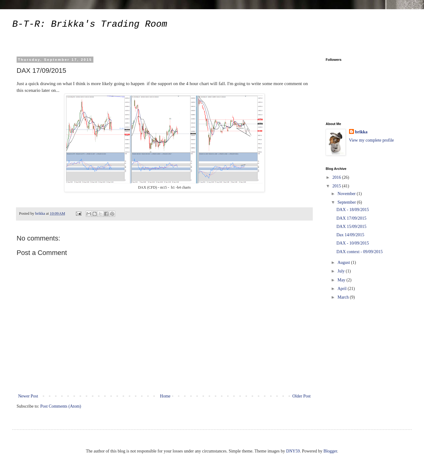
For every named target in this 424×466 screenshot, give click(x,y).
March (343, 297)
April (342, 288)
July (341, 271)
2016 (337, 177)
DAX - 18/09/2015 (352, 209)
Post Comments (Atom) (60, 406)
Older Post (301, 396)
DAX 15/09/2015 (351, 226)
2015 (337, 186)
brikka (361, 132)
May (341, 280)
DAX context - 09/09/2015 (359, 251)
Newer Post (28, 396)
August (344, 262)
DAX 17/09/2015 (351, 218)
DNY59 (293, 451)
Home (165, 396)
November (347, 193)
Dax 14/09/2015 (350, 235)
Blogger (330, 451)
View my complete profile (371, 140)
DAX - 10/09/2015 (352, 243)
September (347, 202)
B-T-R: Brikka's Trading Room (89, 24)
